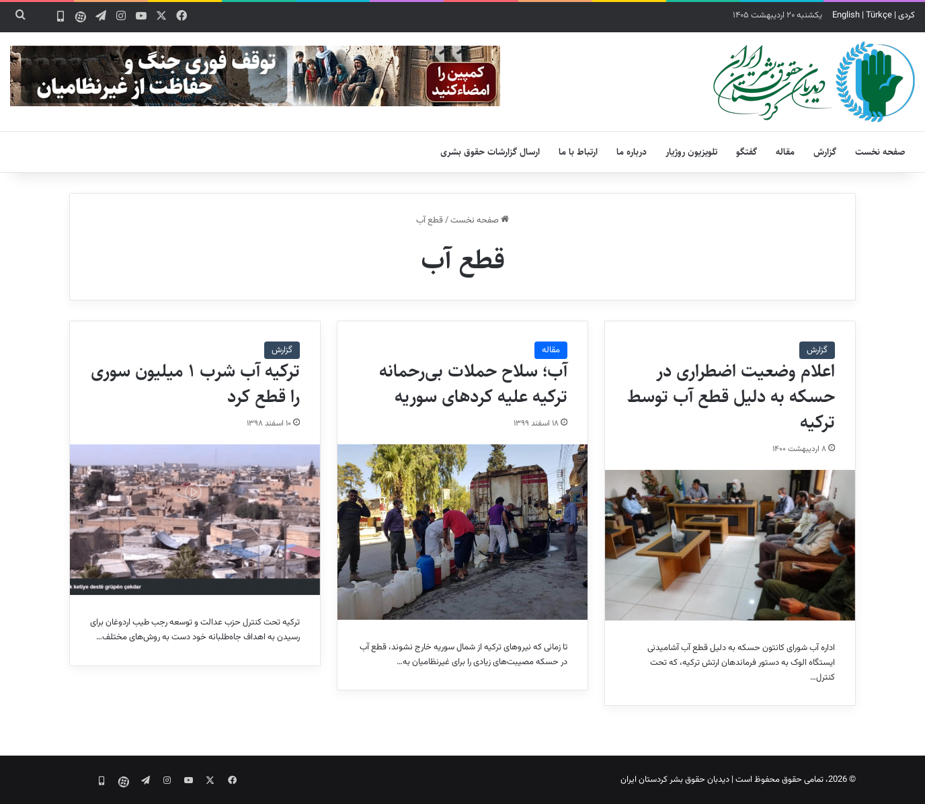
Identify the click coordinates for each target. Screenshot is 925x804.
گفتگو (746, 152)
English (846, 15)
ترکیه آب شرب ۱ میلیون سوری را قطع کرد (195, 384)
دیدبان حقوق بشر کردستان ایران (674, 780)
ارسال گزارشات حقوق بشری (490, 152)
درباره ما (631, 152)
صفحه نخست (880, 152)
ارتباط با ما (578, 152)
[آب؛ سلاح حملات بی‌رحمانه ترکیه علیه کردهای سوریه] (462, 532)
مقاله (785, 152)
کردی (906, 15)
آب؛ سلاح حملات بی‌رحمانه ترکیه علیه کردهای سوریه (473, 384)
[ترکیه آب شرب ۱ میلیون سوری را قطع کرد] (195, 519)
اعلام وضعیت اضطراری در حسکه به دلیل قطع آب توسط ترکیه (731, 396)
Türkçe (879, 15)
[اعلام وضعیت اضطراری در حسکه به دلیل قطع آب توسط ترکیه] (730, 545)
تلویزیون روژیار (691, 152)
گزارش (824, 152)
